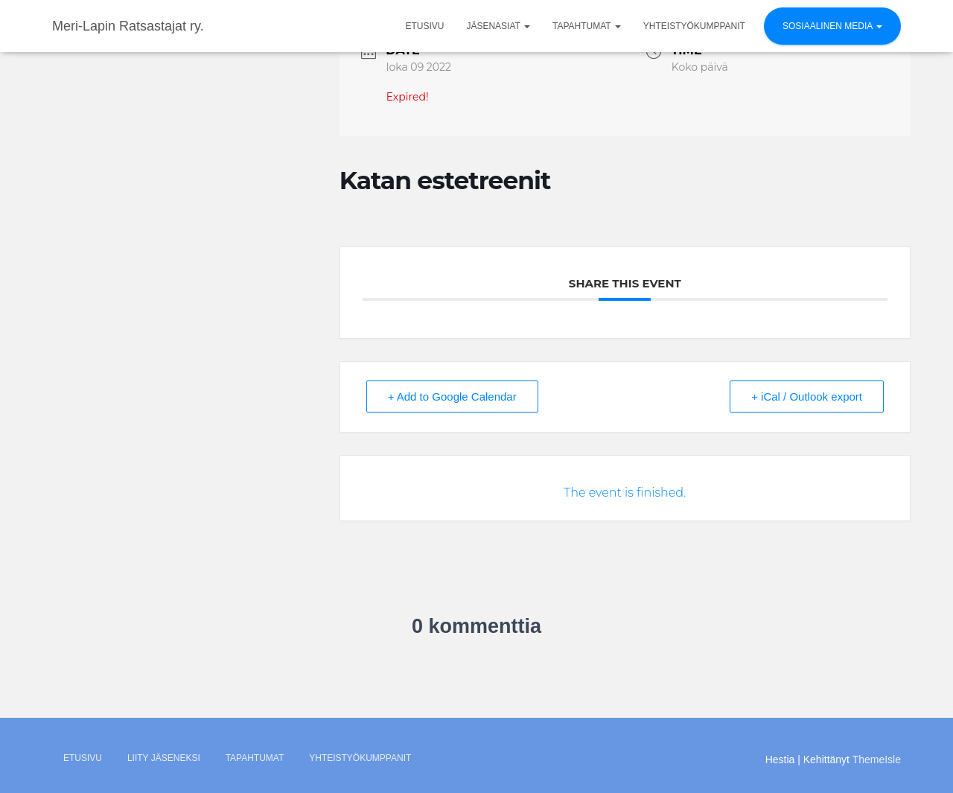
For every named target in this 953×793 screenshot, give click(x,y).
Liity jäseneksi (163, 758)
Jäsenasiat (498, 26)
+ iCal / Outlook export (806, 396)
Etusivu (424, 26)
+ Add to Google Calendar (452, 396)
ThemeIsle (876, 759)
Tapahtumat (586, 26)
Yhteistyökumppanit (694, 26)
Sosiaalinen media (832, 26)
